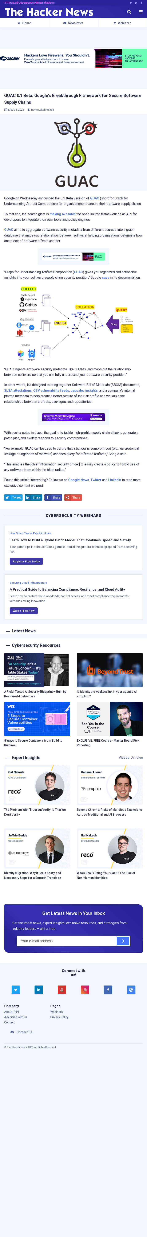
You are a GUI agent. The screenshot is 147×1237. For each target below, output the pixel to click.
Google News (78, 480)
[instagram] (85, 990)
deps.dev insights (84, 391)
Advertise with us (15, 1017)
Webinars (122, 23)
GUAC (94, 198)
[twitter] (16, 990)
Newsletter (73, 23)
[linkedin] (39, 990)
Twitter (96, 480)
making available (63, 214)
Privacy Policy (59, 1017)
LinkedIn (114, 480)
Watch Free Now (24, 610)
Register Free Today (26, 561)
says (105, 278)
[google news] (131, 990)
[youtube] (62, 990)
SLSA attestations (18, 391)
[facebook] (108, 990)
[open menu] (141, 11)
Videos (124, 758)
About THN (11, 1012)
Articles (137, 758)
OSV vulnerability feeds (51, 391)
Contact (9, 1022)
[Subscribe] (123, 941)
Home (24, 23)
